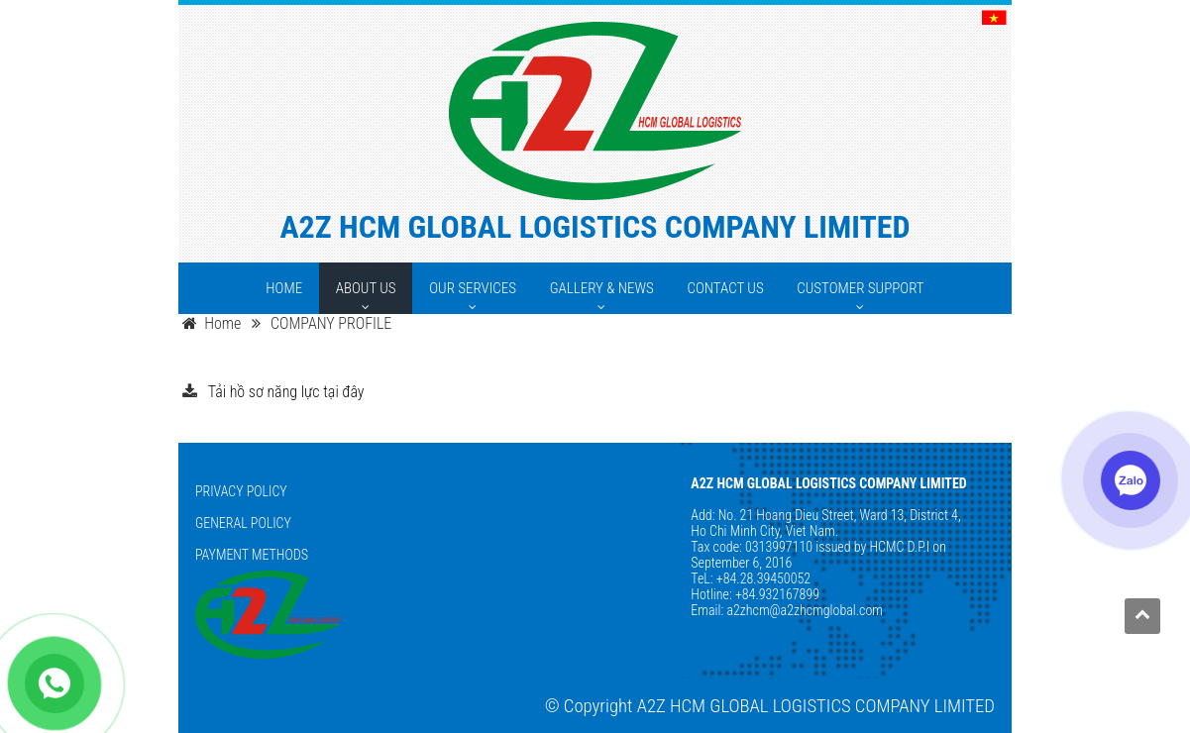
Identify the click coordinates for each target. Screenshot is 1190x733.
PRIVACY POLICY (241, 491)
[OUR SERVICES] (472, 288)
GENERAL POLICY (243, 523)
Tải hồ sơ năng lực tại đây (286, 391)
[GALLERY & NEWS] (602, 288)
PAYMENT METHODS (251, 555)
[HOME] (284, 288)
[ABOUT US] (366, 288)
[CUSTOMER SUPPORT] (860, 288)
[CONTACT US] (725, 288)
